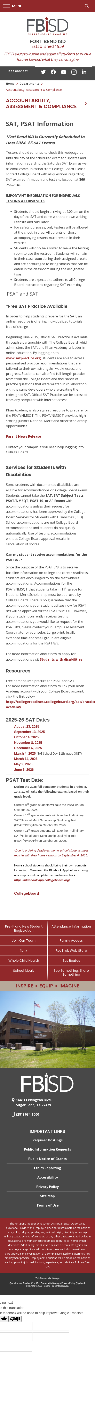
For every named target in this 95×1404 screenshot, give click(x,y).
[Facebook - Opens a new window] (53, 73)
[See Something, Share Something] (71, 972)
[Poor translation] (15, 1319)
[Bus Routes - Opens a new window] (71, 961)
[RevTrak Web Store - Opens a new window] (71, 951)
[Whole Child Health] (24, 961)
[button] (13, 6)
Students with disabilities (61, 659)
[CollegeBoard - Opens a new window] (26, 893)
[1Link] (24, 951)
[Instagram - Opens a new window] (74, 73)
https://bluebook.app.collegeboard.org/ (42, 880)
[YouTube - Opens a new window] (63, 73)
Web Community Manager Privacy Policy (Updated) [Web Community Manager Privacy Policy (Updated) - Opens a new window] (61, 1283)
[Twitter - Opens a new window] (43, 73)
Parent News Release (23, 436)
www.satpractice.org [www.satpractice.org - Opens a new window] (23, 358)
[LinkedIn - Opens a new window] (84, 73)
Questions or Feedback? (21, 1283)
